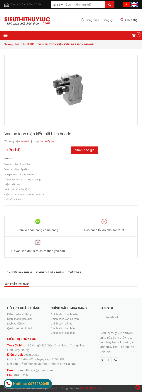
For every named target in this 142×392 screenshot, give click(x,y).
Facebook (112, 317)
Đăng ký (108, 20)
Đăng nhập (92, 20)
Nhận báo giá (84, 150)
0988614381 (31, 354)
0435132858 (21, 375)
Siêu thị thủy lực (90, 388)
